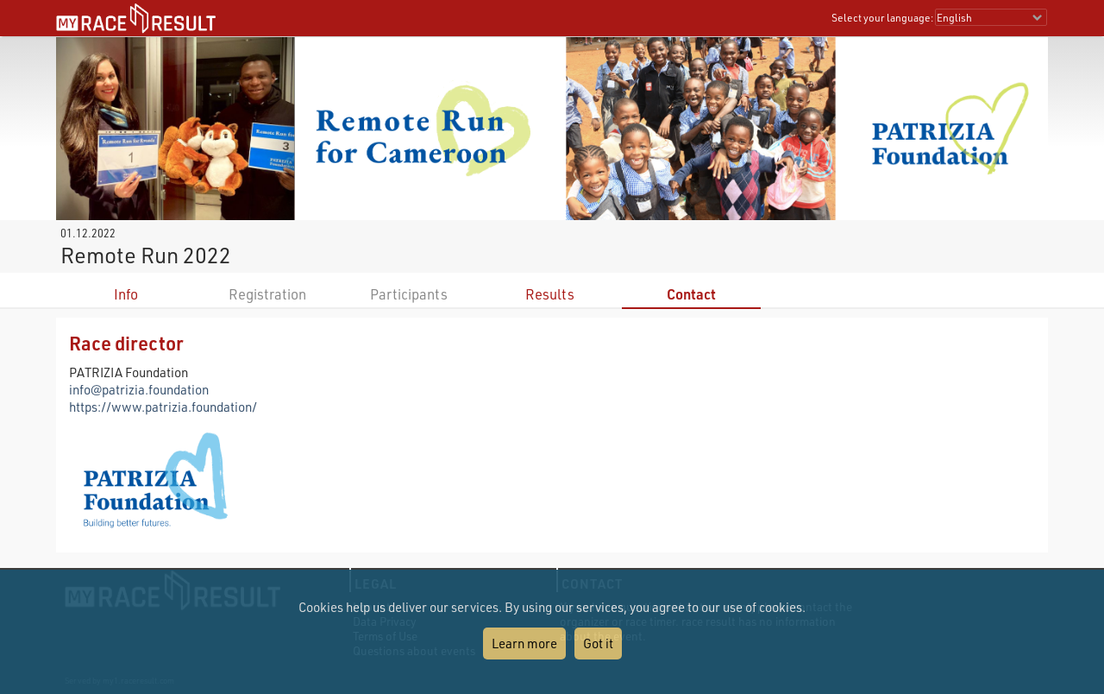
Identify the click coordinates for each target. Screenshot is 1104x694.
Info (126, 294)
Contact (691, 294)
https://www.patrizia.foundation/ (163, 406)
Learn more (524, 643)
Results (549, 294)
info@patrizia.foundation (139, 389)
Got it (598, 643)
